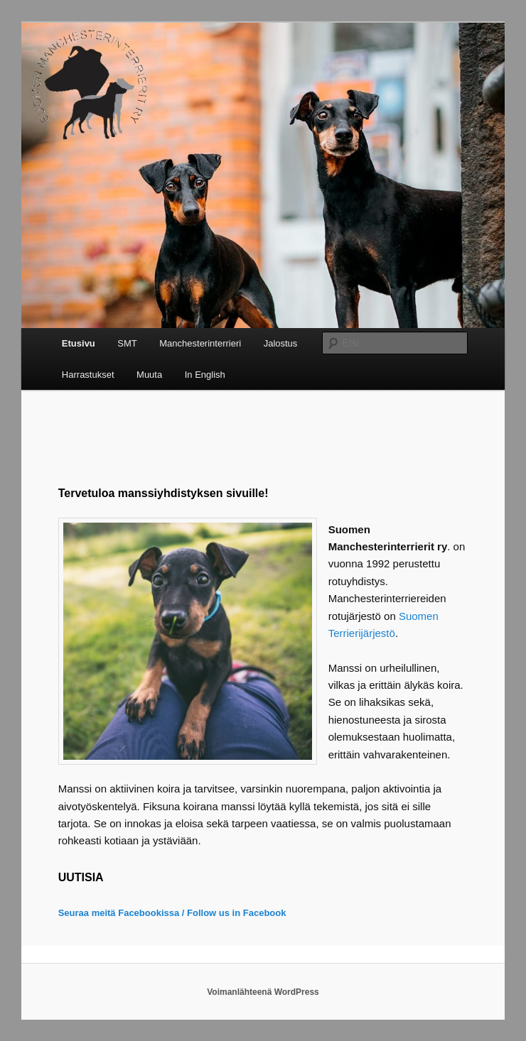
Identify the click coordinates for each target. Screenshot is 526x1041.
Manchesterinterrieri (200, 343)
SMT (126, 343)
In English (205, 374)
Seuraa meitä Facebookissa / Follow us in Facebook (172, 913)
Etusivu (78, 343)
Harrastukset (88, 374)
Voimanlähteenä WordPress (263, 992)
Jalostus (281, 343)
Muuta (149, 374)
